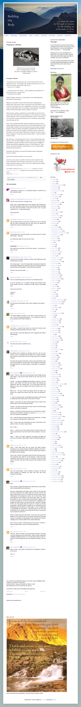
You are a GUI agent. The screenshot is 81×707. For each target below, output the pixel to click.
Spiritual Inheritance (57, 420)
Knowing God (55, 321)
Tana (11, 232)
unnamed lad (13, 326)
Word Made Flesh (56, 460)
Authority (54, 198)
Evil (53, 242)
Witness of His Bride (57, 458)
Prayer (26, 177)
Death (53, 225)
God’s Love (55, 269)
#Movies (54, 179)
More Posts (44, 35)
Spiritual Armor (55, 412)
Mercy (53, 343)
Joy (53, 317)
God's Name (55, 271)
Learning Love (55, 322)
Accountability (55, 196)
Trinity (53, 441)
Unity (53, 449)
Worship (54, 464)
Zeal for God (55, 472)
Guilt (53, 292)
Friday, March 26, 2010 (20, 188)
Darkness (54, 223)
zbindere (43, 699)
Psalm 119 (54, 380)
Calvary (54, 210)
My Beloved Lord (56, 349)
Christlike (54, 219)
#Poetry (54, 183)
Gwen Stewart (14, 351)
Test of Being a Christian (58, 431)
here (54, 112)
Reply (11, 194)
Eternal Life (55, 238)
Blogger (54, 699)
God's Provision (56, 277)
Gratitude (54, 286)
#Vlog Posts (55, 189)
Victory (53, 451)
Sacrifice (54, 399)
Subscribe (59, 35)
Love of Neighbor (56, 340)
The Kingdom (55, 437)
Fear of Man (55, 250)
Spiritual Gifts (55, 418)
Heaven (54, 296)
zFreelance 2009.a (56, 475)
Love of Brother (56, 338)
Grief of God (55, 288)
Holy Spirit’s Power (56, 303)
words (61, 49)
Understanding (55, 445)
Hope (53, 305)
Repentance (55, 389)
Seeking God (55, 405)
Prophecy (54, 378)
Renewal (54, 387)
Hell (53, 298)
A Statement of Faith (57, 190)
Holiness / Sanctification (58, 299)
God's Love (55, 267)
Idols (53, 311)
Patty (11, 313)
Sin (53, 410)
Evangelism (55, 240)
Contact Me (68, 35)
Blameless (54, 200)
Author (30, 35)
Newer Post (10, 591)
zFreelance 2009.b (56, 477)
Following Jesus (56, 252)
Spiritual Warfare (56, 424)
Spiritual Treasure (56, 422)
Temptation (54, 429)
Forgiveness (55, 254)
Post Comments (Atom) (19, 594)
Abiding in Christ (56, 194)
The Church (55, 435)
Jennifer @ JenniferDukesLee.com (19, 199)
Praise (53, 370)
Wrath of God (55, 468)
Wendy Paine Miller (15, 277)
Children (54, 213)
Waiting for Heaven (57, 452)
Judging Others (56, 319)
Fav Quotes (52, 35)
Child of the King (56, 212)
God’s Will (22, 177)
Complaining (55, 221)
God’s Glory (55, 263)
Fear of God (55, 248)
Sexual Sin (54, 409)
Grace (53, 284)
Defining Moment (56, 229)
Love (53, 334)
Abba (53, 192)
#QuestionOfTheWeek (57, 185)
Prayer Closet (55, 374)
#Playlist (54, 181)
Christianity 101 (56, 217)
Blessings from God (57, 202)
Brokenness (55, 208)
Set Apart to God (56, 407)
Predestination (55, 376)
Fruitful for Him (55, 259)
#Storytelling (55, 187)
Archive (37, 35)
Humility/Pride (55, 307)
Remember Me (55, 386)
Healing (54, 294)
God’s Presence (56, 275)
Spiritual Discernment (57, 416)
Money (53, 347)
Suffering (54, 426)
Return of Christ (56, 393)
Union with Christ (56, 447)
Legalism (54, 324)
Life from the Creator (57, 326)
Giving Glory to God (14, 177)
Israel (53, 315)
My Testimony (55, 353)
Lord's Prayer (55, 332)
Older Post (42, 591)
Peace (53, 361)
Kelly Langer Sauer (40, 413)
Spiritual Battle (55, 414)
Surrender (54, 428)
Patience (54, 359)
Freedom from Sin (56, 257)
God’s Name (55, 273)
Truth (53, 443)
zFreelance (55, 474)
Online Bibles (14, 35)
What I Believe (23, 35)
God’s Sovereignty (56, 278)
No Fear (54, 355)
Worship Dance (56, 466)
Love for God (55, 336)
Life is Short (55, 328)
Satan (53, 403)
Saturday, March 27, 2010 (28, 373)
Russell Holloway (14, 257)
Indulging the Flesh (56, 313)
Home (6, 35)
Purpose (54, 382)
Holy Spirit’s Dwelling (57, 301)
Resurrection (55, 391)
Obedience (54, 357)
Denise (12, 188)
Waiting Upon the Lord (57, 454)
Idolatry (54, 309)
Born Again (55, 206)
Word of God (55, 462)
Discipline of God (56, 234)
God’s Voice (55, 280)
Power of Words (56, 368)
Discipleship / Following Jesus (59, 233)
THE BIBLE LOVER (15, 219)
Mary (11, 445)
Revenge (54, 397)
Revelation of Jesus (57, 395)
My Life (54, 351)
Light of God (55, 330)
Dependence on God (57, 231)
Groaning (54, 290)
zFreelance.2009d (56, 481)
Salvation (54, 401)
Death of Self (55, 227)
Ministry (54, 345)
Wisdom (54, 456)
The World (54, 439)
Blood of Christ (55, 204)
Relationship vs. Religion (58, 384)
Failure (53, 244)
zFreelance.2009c (56, 479)
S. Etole (12, 341)
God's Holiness (56, 265)
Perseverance (55, 364)
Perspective (55, 366)
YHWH (53, 470)
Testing (53, 433)
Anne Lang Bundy (15, 373)
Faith (53, 246)
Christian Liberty (56, 215)
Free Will (54, 256)
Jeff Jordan (13, 301)
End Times (54, 236)
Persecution (55, 363)
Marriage (54, 342)
